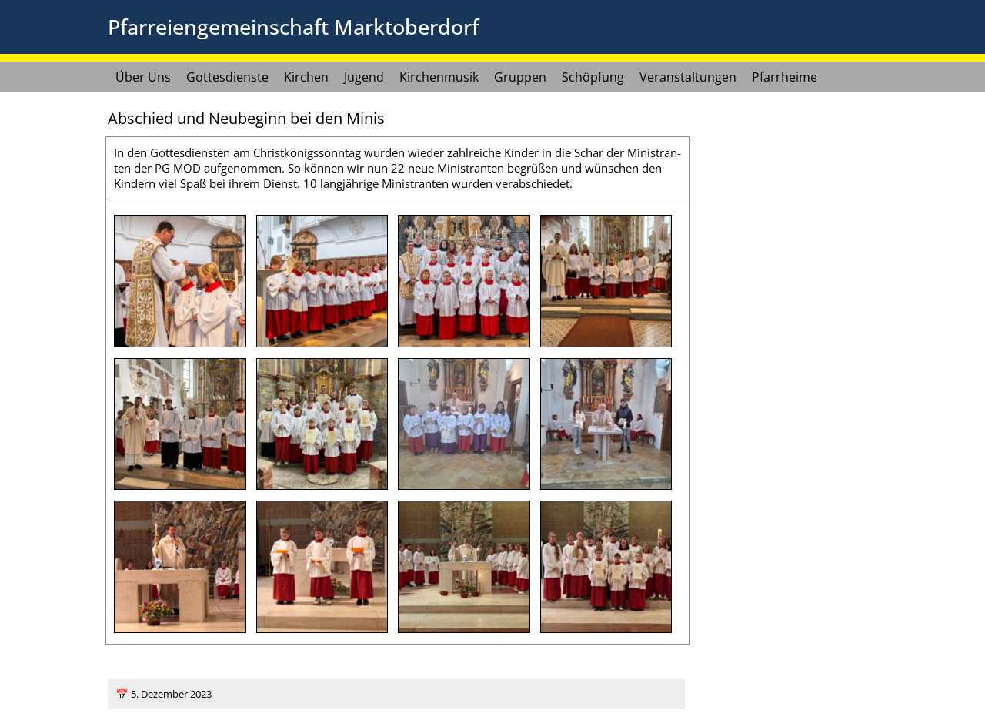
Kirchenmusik (439, 77)
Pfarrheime (784, 77)
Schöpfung (593, 77)
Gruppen (520, 77)
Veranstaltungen (687, 77)
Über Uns (143, 77)
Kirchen (306, 77)
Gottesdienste (227, 77)
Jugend (364, 77)
